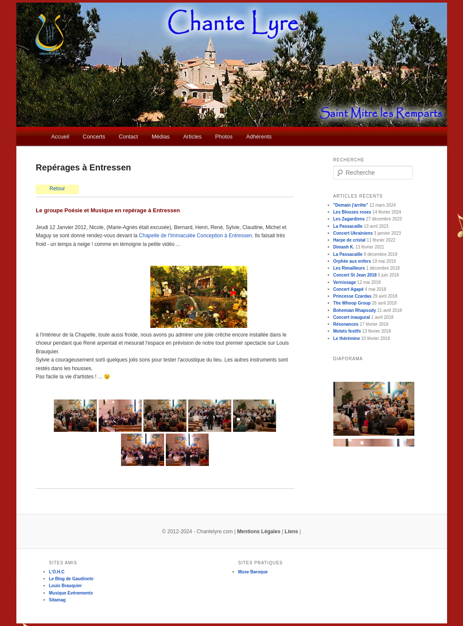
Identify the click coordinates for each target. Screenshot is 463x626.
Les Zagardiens (349, 219)
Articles (192, 136)
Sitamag (57, 600)
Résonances (346, 324)
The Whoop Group (352, 303)
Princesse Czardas (352, 296)
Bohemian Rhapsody (354, 310)
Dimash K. (343, 247)
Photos (224, 136)
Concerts (94, 136)
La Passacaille (348, 226)
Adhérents (258, 136)
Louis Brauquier (65, 585)
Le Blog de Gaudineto (71, 578)
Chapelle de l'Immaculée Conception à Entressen (195, 236)
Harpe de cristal (349, 240)
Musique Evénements (71, 593)
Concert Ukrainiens (353, 233)
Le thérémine (346, 338)
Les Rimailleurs (349, 268)
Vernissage (344, 282)
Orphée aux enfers (352, 261)
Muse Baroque (253, 571)
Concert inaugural (351, 317)
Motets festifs (347, 331)
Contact (128, 136)
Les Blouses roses (352, 212)
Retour (57, 189)
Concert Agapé (348, 289)
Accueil (60, 136)
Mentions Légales (258, 531)
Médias (161, 136)
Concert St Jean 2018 (355, 275)
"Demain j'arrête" (350, 205)
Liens (291, 531)
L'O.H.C (57, 571)
